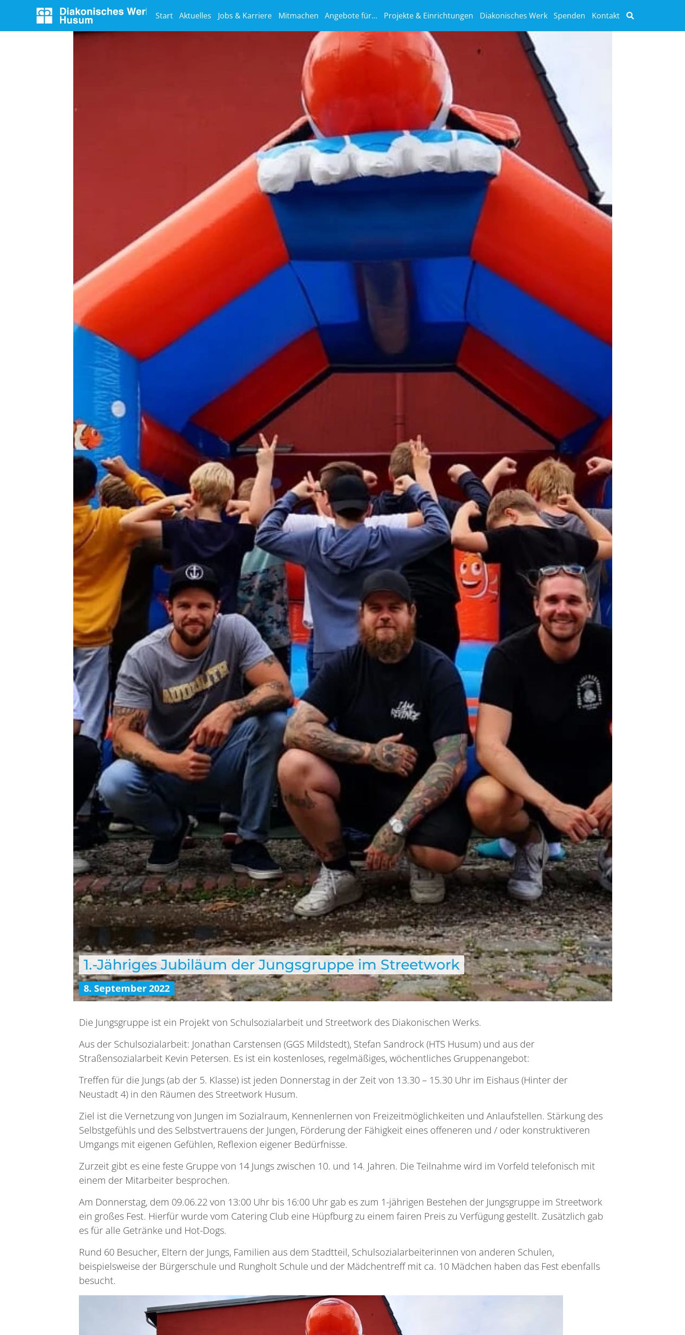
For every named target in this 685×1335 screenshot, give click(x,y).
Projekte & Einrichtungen (428, 15)
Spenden (569, 15)
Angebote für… (351, 15)
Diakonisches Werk (513, 15)
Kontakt (606, 15)
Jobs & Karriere (245, 15)
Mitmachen (298, 15)
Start (164, 15)
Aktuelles (195, 15)
